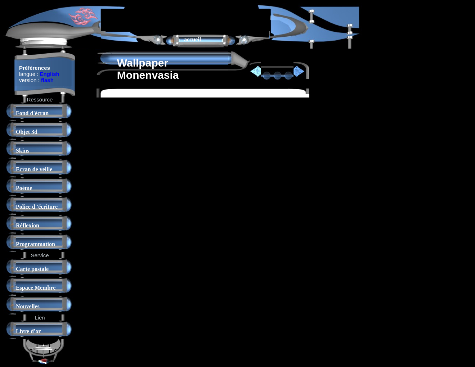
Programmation (35, 244)
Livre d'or (28, 331)
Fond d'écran (32, 113)
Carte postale (32, 269)
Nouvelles (28, 306)
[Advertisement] (185, 19)
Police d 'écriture (37, 207)
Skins (22, 151)
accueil (192, 39)
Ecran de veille (34, 169)
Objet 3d (26, 132)
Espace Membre (35, 288)
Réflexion (27, 225)
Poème (24, 188)
